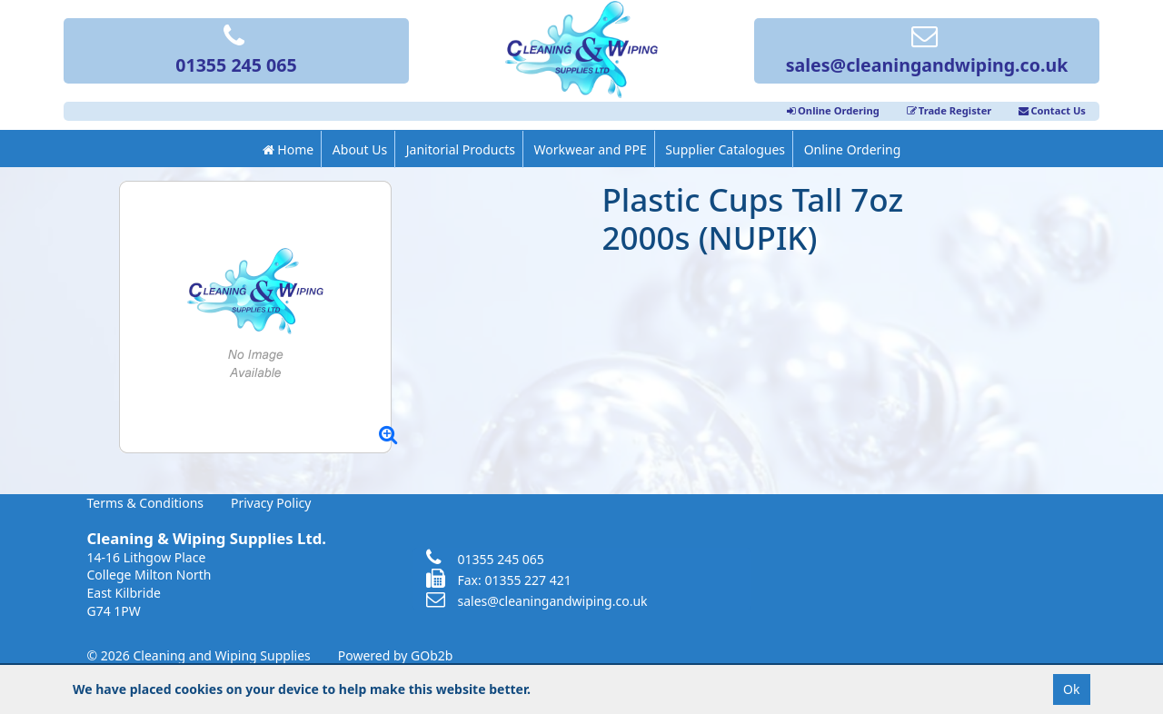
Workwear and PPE (590, 149)
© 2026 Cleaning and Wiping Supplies (199, 655)
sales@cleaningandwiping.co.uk (927, 51)
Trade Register (949, 110)
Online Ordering (833, 110)
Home (288, 149)
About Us (360, 149)
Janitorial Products (460, 149)
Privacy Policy (271, 502)
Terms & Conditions (145, 502)
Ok (1071, 689)
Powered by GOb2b (395, 655)
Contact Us (1052, 110)
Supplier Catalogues (725, 149)
